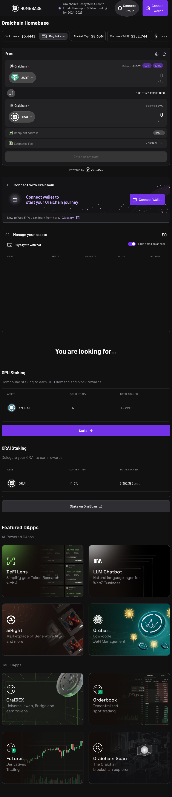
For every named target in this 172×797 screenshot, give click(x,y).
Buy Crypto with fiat (24, 244)
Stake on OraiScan (86, 506)
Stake (86, 430)
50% (146, 65)
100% (158, 65)
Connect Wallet (147, 199)
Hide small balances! (151, 243)
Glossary (71, 218)
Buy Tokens (53, 36)
